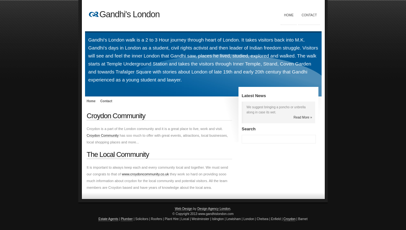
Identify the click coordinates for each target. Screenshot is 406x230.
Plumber (127, 219)
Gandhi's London (129, 14)
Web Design (183, 209)
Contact (309, 15)
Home (288, 15)
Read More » (302, 117)
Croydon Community (116, 116)
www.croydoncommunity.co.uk (145, 174)
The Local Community (118, 154)
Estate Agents (108, 219)
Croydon (290, 219)
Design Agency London (213, 209)
